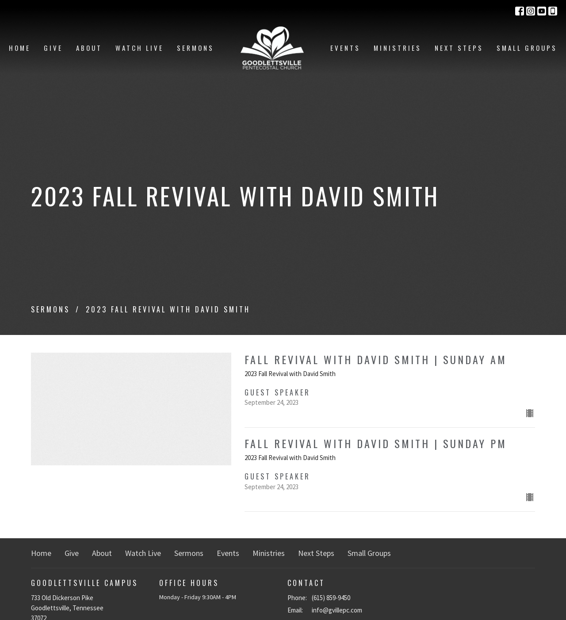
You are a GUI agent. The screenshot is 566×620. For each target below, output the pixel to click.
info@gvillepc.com (337, 610)
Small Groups (527, 48)
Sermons (195, 48)
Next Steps (459, 48)
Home (20, 48)
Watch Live (139, 48)
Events (345, 48)
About (89, 48)
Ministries (397, 48)
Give (53, 48)
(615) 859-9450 (331, 597)
